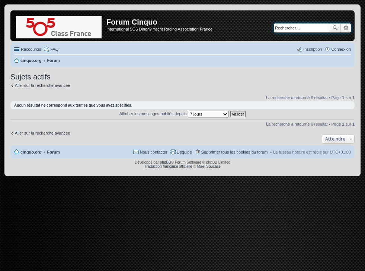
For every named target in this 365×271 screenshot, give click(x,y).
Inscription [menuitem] (312, 49)
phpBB (165, 162)
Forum (53, 152)
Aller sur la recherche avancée (42, 85)
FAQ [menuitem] (54, 49)
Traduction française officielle (168, 166)
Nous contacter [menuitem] (153, 152)
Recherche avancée (346, 27)
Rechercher (335, 27)
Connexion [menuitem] (341, 49)
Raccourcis (31, 49)
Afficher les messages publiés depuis (173, 113)
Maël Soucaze (209, 166)
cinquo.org (31, 152)
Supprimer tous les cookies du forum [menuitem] (234, 152)
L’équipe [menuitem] (184, 152)
